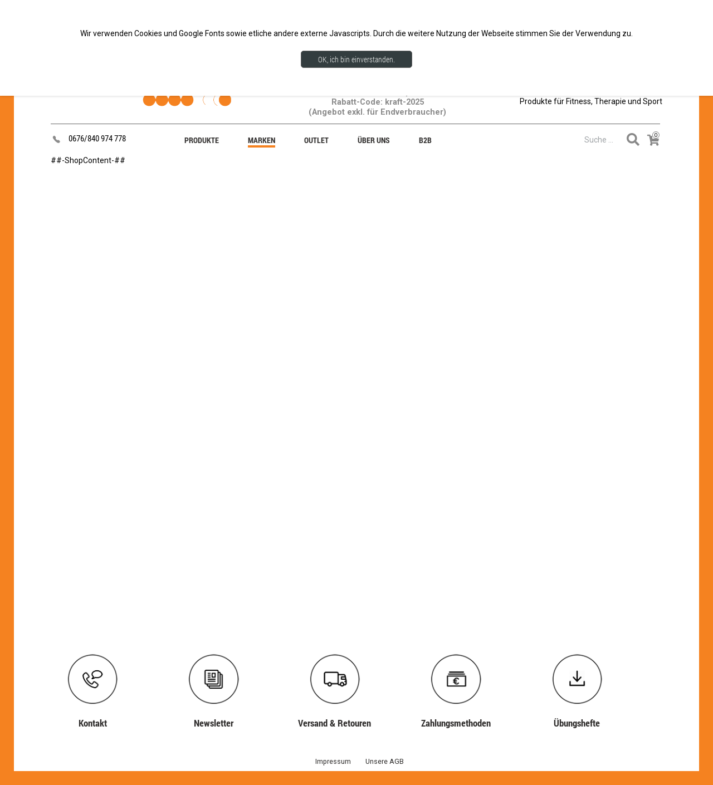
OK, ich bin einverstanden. (356, 59)
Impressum (333, 761)
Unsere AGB (384, 761)
